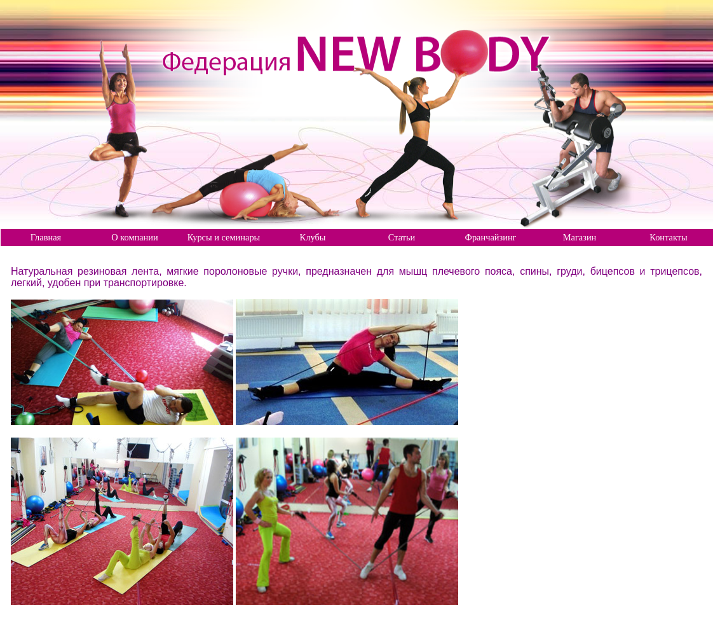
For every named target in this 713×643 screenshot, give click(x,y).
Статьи (401, 237)
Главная (46, 237)
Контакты (668, 237)
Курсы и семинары (224, 237)
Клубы (313, 237)
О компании (134, 237)
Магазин (580, 237)
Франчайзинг (491, 237)
